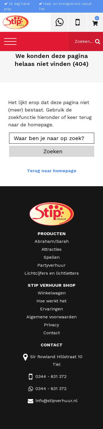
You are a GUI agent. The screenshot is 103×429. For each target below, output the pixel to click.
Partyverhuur (51, 265)
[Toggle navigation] (10, 41)
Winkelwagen (52, 293)
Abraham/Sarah (52, 241)
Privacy (51, 324)
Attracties (51, 249)
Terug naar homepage (51, 170)
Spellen (52, 257)
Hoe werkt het (51, 300)
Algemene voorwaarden (51, 316)
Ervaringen (51, 308)
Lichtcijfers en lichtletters (51, 273)
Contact (51, 332)
